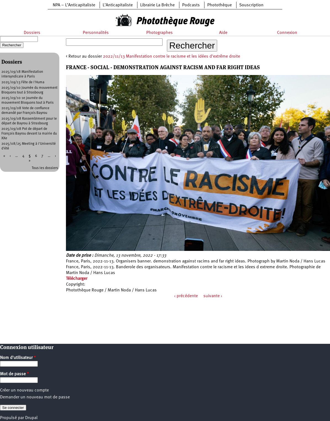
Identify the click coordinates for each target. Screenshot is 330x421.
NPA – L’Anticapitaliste (74, 5)
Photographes (159, 33)
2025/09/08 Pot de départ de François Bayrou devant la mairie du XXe (29, 133)
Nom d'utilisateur (18, 358)
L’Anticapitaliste (118, 5)
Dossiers (32, 33)
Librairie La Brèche (157, 5)
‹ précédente (186, 296)
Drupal (31, 418)
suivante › (212, 296)
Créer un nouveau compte (24, 390)
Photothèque (219, 5)
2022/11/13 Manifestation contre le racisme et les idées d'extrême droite (171, 56)
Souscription (251, 5)
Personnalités (96, 33)
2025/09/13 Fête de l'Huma (22, 82)
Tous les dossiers (45, 168)
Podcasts (191, 5)
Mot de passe (14, 374)
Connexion (287, 33)
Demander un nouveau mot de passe (35, 397)
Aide (223, 33)
